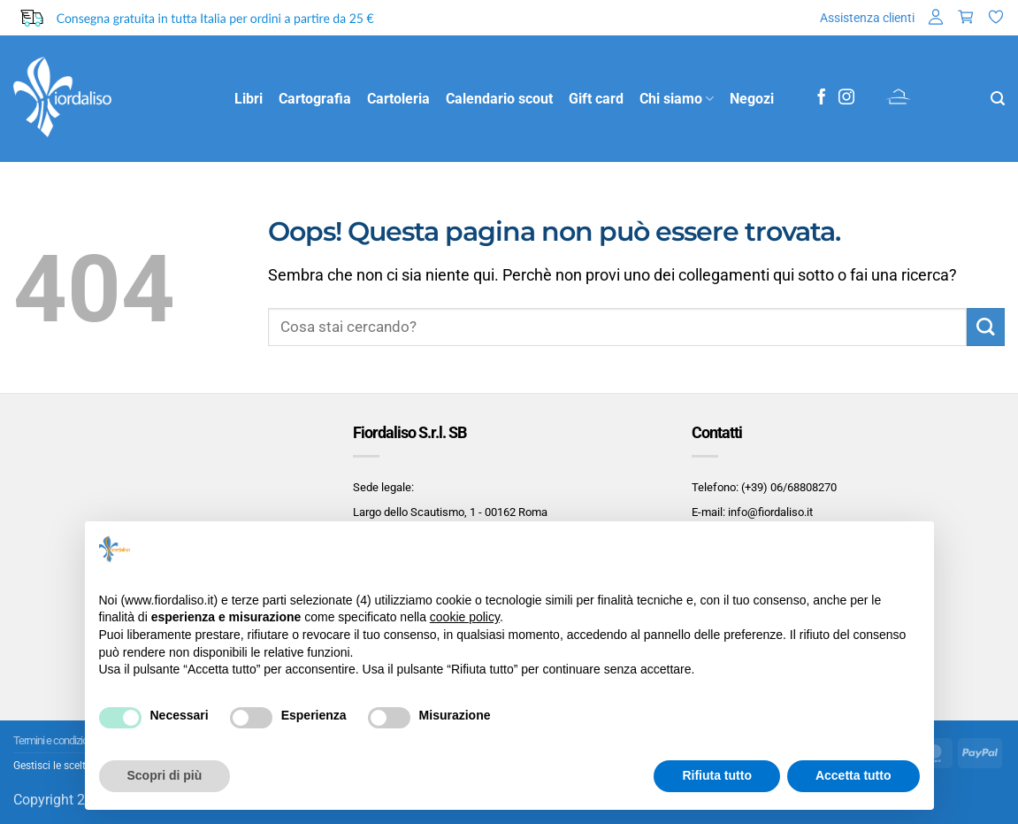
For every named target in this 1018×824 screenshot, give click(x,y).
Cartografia (315, 98)
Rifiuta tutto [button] (717, 775)
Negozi (752, 98)
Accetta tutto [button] (853, 775)
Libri (248, 98)
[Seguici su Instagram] (846, 98)
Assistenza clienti (867, 18)
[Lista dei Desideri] (996, 18)
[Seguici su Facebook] (822, 98)
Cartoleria (398, 98)
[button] (936, 18)
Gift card (596, 98)
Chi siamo (676, 99)
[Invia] (986, 327)
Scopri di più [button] (165, 775)
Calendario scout (499, 98)
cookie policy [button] (465, 617)
